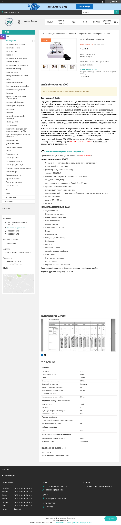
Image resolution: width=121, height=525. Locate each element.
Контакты (96, 22)
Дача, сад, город (12, 72)
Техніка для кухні (12, 122)
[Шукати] (116, 12)
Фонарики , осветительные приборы (18, 168)
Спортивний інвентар (13, 69)
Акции (74, 22)
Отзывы (7, 193)
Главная (50, 22)
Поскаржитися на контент (63, 523)
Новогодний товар (12, 140)
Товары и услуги (61, 22)
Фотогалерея (9, 202)
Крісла (8, 79)
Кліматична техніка (13, 48)
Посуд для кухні (11, 51)
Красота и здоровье (13, 179)
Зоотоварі (9, 113)
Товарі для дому (11, 126)
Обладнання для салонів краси (17, 76)
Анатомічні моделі (12, 62)
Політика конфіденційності (82, 523)
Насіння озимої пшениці (14, 83)
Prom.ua (72, 518)
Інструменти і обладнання (15, 102)
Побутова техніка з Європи (15, 45)
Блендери (9, 93)
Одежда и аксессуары (13, 175)
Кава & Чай (10, 55)
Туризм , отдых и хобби (14, 147)
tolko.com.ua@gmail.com (16, 228)
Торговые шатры (12, 154)
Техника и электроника (14, 161)
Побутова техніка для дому (15, 90)
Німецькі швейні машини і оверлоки (62, 34)
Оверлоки (82, 34)
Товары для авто (12, 186)
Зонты (8, 151)
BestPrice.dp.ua (10, 476)
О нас (85, 22)
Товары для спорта (12, 158)
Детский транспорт (12, 144)
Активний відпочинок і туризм (16, 58)
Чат (110, 518)
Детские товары (11, 172)
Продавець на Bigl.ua (60, 520)
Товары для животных (14, 182)
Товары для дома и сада (14, 165)
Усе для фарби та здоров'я (15, 106)
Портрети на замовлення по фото (17, 86)
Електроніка (10, 109)
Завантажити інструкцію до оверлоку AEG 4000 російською (62, 152)
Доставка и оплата (107, 22)
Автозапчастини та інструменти (17, 65)
